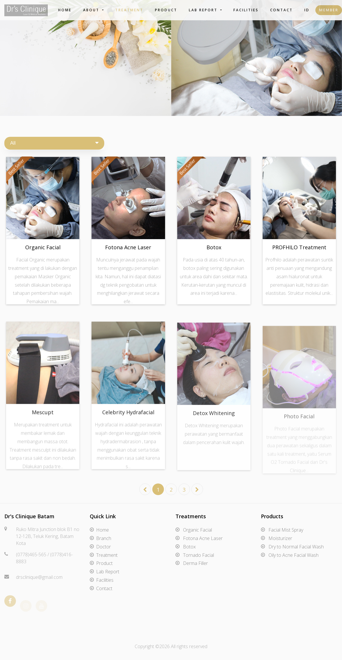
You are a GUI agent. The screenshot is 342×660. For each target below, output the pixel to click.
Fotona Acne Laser (128, 247)
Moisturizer (280, 538)
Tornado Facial (198, 555)
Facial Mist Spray (285, 530)
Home (65, 10)
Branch (103, 538)
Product (166, 10)
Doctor (103, 546)
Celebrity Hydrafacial (128, 415)
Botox (213, 247)
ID (307, 10)
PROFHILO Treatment (299, 247)
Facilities (246, 10)
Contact (281, 10)
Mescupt (43, 415)
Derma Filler (195, 563)
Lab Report (204, 10)
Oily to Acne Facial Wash (293, 555)
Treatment (129, 10)
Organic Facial (43, 247)
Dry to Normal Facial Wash (296, 546)
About (92, 10)
